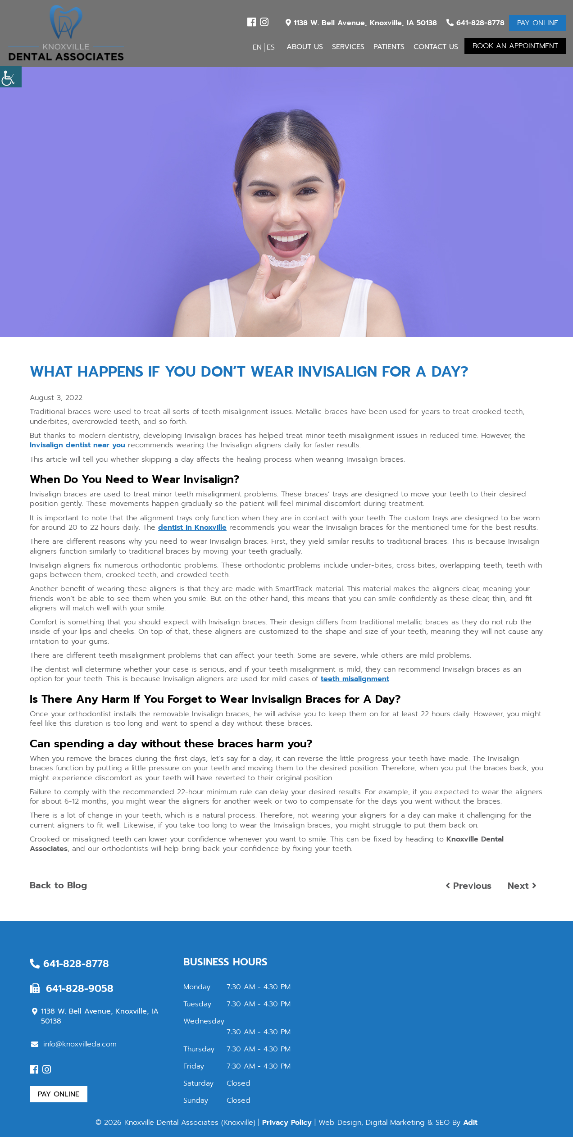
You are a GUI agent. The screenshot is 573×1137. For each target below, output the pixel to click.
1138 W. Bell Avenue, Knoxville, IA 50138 (361, 23)
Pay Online (537, 23)
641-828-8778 (475, 23)
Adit (470, 1122)
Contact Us (436, 46)
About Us (304, 46)
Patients (389, 46)
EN (257, 47)
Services (348, 46)
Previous (468, 885)
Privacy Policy (287, 1122)
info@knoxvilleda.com (74, 1044)
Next (522, 885)
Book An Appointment (515, 46)
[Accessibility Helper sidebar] (11, 76)
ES (271, 47)
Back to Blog (58, 885)
